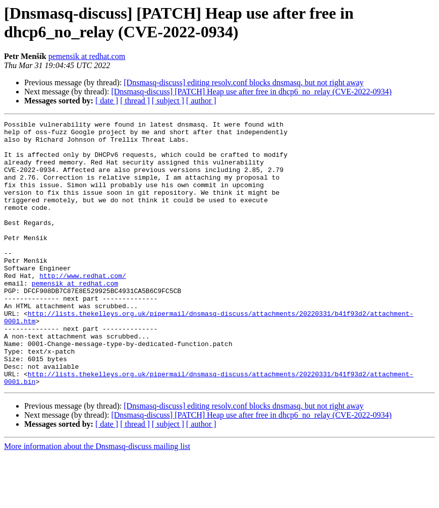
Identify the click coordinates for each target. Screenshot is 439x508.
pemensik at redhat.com (86, 56)
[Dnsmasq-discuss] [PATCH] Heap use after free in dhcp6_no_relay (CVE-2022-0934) (251, 91)
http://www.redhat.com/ (82, 307)
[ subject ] (168, 100)
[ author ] (201, 100)
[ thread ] (135, 100)
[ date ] (106, 100)
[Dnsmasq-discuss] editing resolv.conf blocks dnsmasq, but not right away (243, 82)
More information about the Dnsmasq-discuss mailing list (97, 499)
